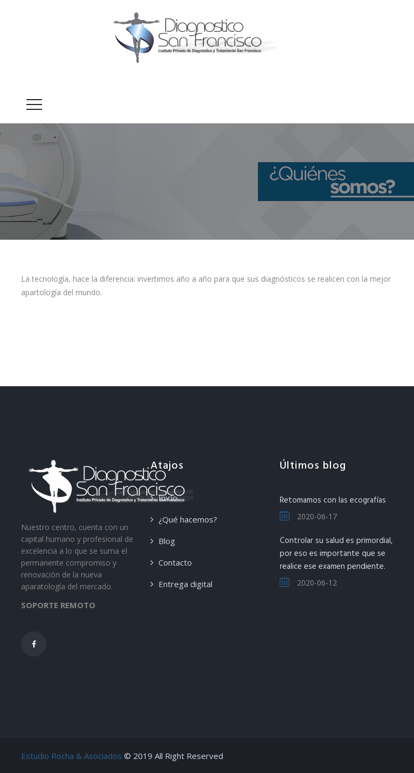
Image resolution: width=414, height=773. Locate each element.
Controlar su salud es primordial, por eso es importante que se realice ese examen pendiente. (336, 553)
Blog (166, 540)
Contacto (175, 562)
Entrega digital (185, 584)
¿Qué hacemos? (187, 519)
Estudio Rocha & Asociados (71, 755)
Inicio (167, 497)
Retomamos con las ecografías (333, 500)
